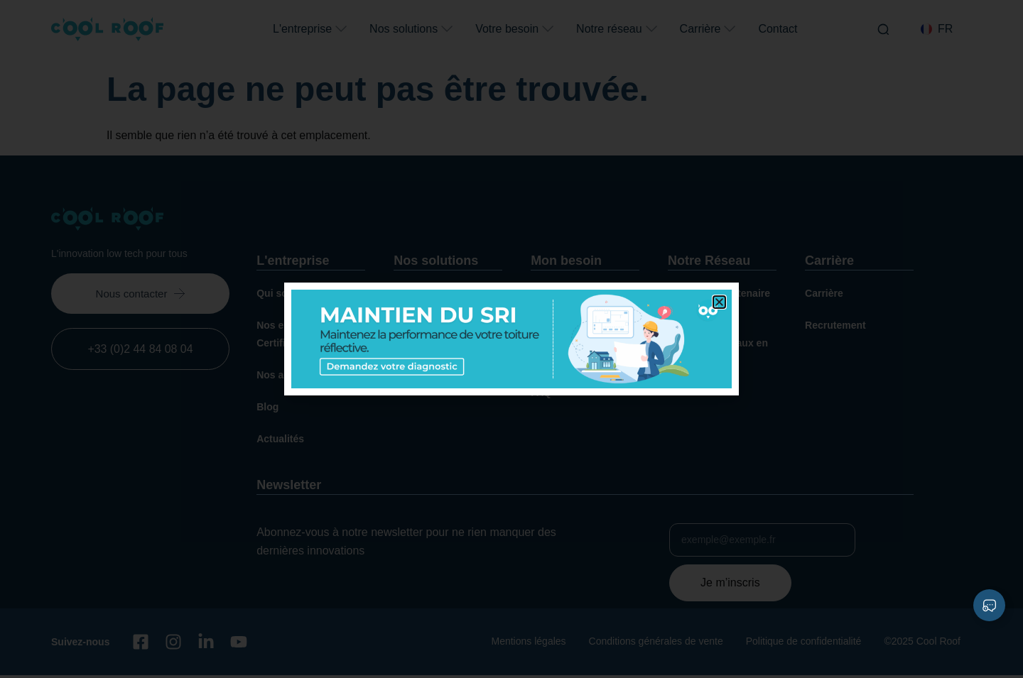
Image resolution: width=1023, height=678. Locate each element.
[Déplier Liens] (989, 605)
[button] (719, 302)
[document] (511, 339)
